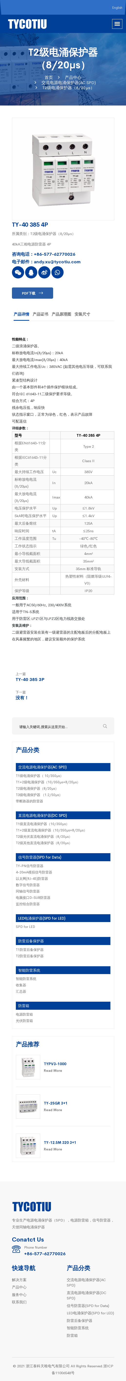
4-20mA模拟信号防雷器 (34, 872)
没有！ (22, 697)
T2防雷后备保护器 (30, 955)
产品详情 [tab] (21, 314)
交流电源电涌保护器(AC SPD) (68, 82)
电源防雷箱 (24, 1014)
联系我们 (19, 1301)
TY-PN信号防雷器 (29, 865)
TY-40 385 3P (30, 679)
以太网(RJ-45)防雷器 (32, 878)
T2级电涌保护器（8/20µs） (68, 87)
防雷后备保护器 (31, 940)
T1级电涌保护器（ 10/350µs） (39, 775)
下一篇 (21, 692)
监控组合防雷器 (28, 903)
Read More (53, 1070)
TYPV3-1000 (55, 1063)
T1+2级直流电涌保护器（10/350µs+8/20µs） (51, 830)
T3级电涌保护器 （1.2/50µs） (39, 794)
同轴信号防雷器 (28, 891)
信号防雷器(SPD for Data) (39, 857)
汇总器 (21, 991)
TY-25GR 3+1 (56, 1102)
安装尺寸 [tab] (82, 314)
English (117, 7)
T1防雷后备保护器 (30, 949)
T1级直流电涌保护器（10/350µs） (42, 823)
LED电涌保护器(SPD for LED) (41, 918)
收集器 (21, 984)
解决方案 (19, 1279)
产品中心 (73, 77)
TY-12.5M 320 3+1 (60, 1142)
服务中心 (19, 1294)
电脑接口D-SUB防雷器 (33, 897)
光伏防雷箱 (24, 1020)
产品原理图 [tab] (61, 314)
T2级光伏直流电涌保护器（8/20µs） (44, 836)
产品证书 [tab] (40, 314)
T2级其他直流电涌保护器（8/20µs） (44, 842)
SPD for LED (25, 926)
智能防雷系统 (29, 970)
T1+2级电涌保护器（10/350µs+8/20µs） (48, 781)
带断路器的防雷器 (29, 800)
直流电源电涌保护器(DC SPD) (42, 815)
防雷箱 (23, 1005)
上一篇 (21, 673)
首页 (49, 77)
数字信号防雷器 (28, 884)
